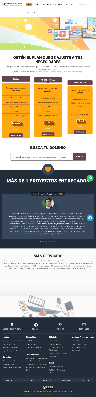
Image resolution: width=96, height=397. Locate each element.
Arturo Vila (76, 341)
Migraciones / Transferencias (13, 351)
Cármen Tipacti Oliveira (80, 347)
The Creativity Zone (79, 344)
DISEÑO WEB (57, 4)
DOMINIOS (47, 4)
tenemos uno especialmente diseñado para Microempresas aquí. (59, 72)
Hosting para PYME (9, 344)
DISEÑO (29, 341)
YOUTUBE (85, 380)
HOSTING (37, 4)
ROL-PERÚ (76, 351)
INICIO (29, 4)
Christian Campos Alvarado (50, 391)
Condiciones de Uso (56, 366)
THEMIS (59, 194)
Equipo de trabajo (55, 344)
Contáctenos (53, 356)
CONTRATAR (16, 133)
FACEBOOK (11, 380)
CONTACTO (31, 13)
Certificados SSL (8, 364)
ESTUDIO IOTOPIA (82, 4)
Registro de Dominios (10, 361)
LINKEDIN (66, 380)
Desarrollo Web (31, 344)
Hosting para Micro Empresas (13, 341)
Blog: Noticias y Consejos (57, 353)
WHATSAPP (48, 380)
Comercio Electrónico (33, 347)
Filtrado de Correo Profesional (36, 364)
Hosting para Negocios (10, 347)
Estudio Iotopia (54, 341)
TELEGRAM (29, 380)
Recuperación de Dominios (12, 367)
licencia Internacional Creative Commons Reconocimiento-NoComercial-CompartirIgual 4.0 (48, 394)
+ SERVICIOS (69, 4)
